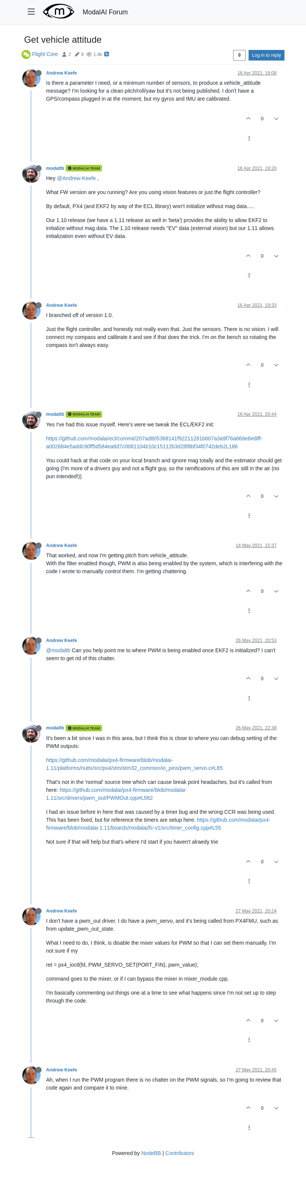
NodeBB (151, 1153)
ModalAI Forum (105, 12)
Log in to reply (266, 55)
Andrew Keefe (61, 73)
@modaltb (58, 650)
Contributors (179, 1153)
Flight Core (45, 54)
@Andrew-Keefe (76, 178)
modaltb (55, 168)
